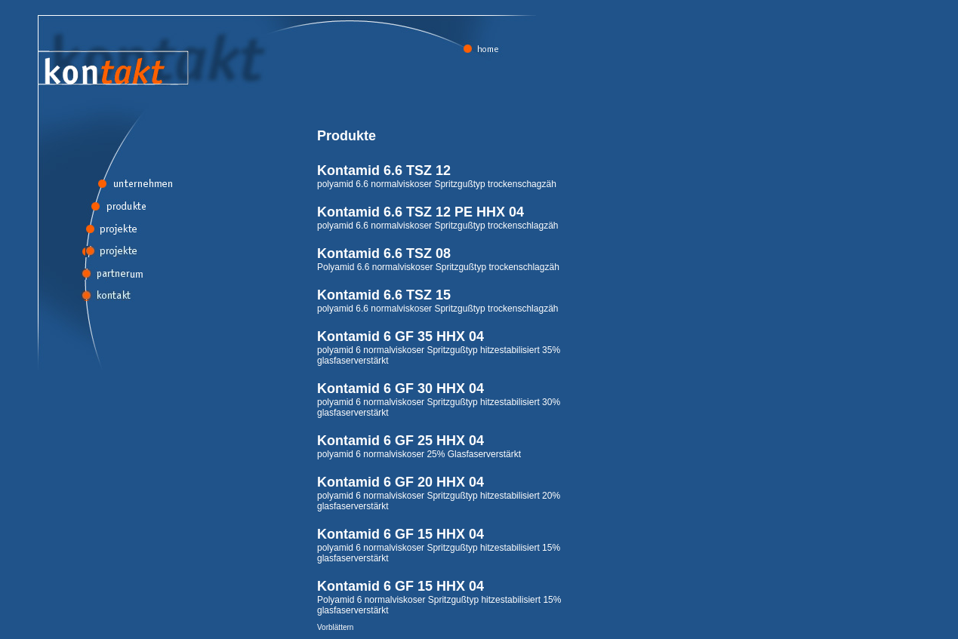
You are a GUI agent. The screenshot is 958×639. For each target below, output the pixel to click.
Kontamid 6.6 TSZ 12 (384, 170)
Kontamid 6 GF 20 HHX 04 (400, 482)
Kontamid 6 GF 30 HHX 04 (400, 388)
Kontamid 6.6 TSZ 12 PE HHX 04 (420, 212)
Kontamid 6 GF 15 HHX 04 (400, 534)
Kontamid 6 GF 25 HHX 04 (400, 440)
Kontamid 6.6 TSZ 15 (384, 295)
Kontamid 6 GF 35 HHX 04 (400, 336)
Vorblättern (335, 627)
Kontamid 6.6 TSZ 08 (384, 253)
